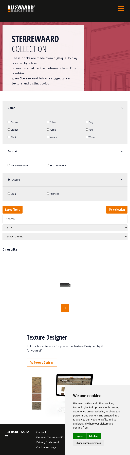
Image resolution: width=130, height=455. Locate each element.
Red (89, 129)
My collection (117, 210)
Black (12, 137)
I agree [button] (79, 436)
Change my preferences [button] (88, 443)
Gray (90, 122)
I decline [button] (93, 436)
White (90, 137)
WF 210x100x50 (18, 165)
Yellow (52, 122)
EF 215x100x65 (56, 165)
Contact (41, 432)
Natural (52, 137)
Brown (13, 122)
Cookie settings (46, 447)
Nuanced (53, 193)
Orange (13, 129)
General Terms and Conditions (55, 437)
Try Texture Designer (41, 362)
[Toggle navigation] (121, 8)
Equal (12, 193)
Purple (51, 129)
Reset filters (12, 210)
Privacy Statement (47, 442)
